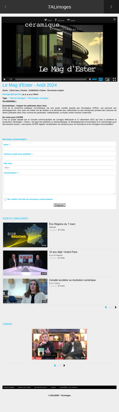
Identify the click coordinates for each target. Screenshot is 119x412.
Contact (50, 387)
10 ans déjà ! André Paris (63, 251)
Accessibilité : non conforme (63, 387)
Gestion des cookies (22, 387)
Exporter (16, 94)
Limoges (43, 98)
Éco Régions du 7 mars (62, 223)
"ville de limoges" (17, 98)
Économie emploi (55, 90)
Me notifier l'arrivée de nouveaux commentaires (30, 199)
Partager (6, 94)
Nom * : (7, 144)
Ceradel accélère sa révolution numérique (72, 279)
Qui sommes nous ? (38, 387)
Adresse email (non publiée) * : (18, 154)
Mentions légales (8, 387)
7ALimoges (59, 7)
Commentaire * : (11, 172)
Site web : (8, 163)
